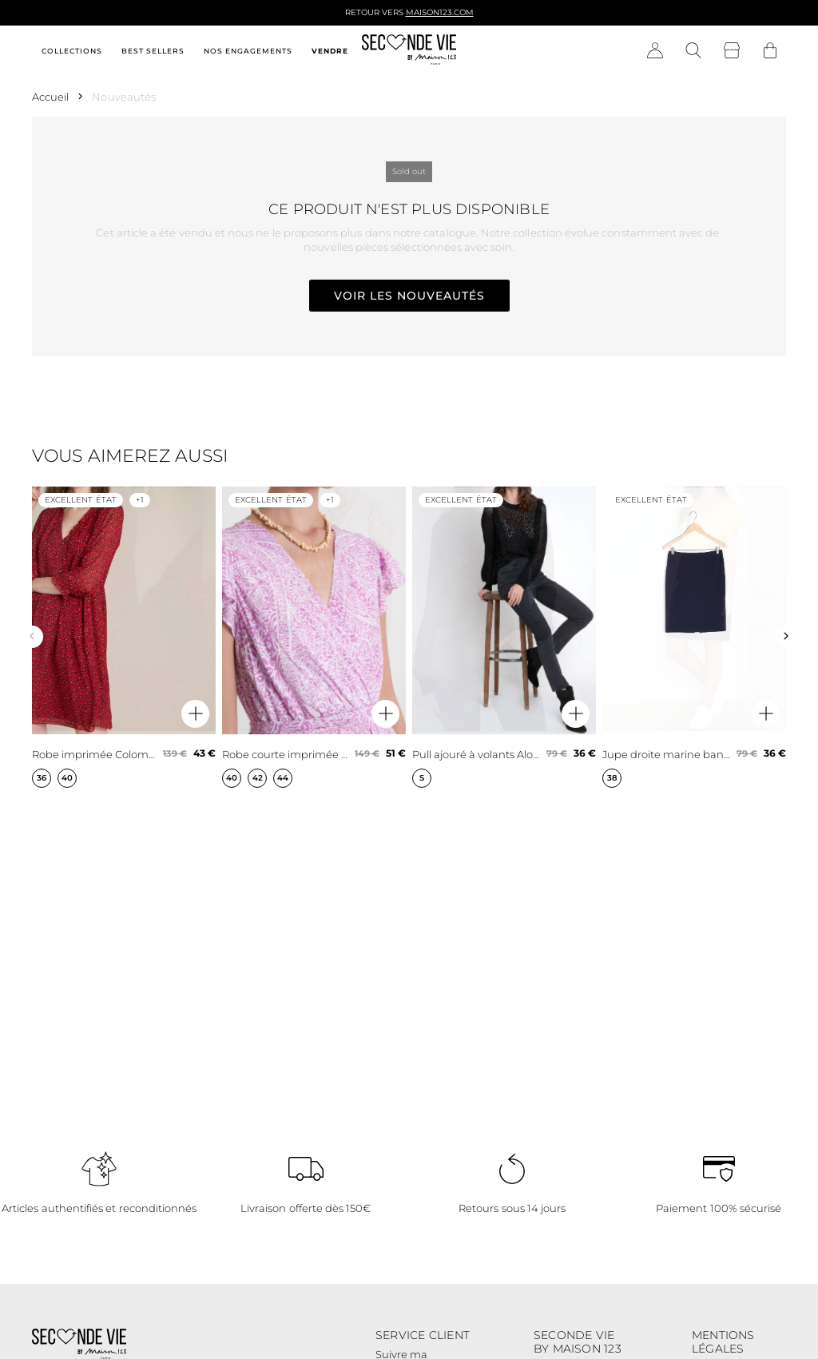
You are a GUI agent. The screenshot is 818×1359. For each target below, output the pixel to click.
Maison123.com (440, 12)
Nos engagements (248, 50)
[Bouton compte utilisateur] (655, 51)
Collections (72, 50)
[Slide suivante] (786, 637)
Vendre (330, 50)
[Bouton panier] (770, 51)
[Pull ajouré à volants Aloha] (504, 637)
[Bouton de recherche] (693, 51)
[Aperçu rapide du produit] (195, 714)
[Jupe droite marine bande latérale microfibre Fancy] (694, 637)
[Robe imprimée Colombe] (124, 637)
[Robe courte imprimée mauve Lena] (314, 637)
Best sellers (153, 50)
